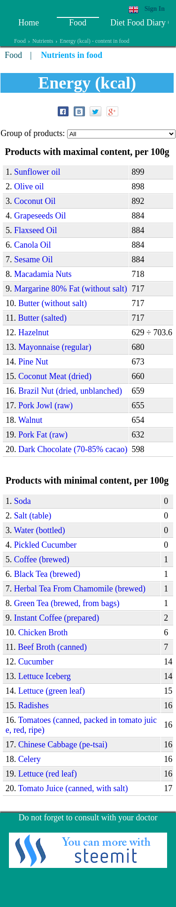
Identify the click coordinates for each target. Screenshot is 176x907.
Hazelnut (33, 332)
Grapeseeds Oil (40, 215)
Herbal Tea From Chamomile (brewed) (79, 588)
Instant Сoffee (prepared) (56, 618)
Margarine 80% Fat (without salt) (70, 288)
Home (28, 22)
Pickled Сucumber (45, 545)
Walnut (30, 420)
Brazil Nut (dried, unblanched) (70, 391)
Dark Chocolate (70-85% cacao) (72, 449)
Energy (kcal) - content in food (94, 41)
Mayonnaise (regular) (54, 347)
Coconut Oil (35, 201)
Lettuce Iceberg (44, 676)
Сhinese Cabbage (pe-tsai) (62, 744)
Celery (29, 759)
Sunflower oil (37, 172)
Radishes (33, 705)
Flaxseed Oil (35, 230)
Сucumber (36, 661)
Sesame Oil (33, 259)
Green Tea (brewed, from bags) (67, 603)
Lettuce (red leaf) (47, 773)
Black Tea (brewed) (47, 574)
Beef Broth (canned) (52, 647)
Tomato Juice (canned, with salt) (73, 788)
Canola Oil (32, 245)
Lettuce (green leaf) (51, 691)
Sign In (155, 8)
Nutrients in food (71, 55)
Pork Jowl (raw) (45, 405)
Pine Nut (33, 361)
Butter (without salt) (52, 303)
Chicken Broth (43, 632)
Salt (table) (32, 515)
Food (77, 22)
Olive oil (29, 186)
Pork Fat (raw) (43, 434)
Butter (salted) (42, 318)
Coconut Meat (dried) (55, 376)
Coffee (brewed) (41, 559)
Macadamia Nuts (42, 274)
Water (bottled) (39, 530)
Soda (22, 501)
